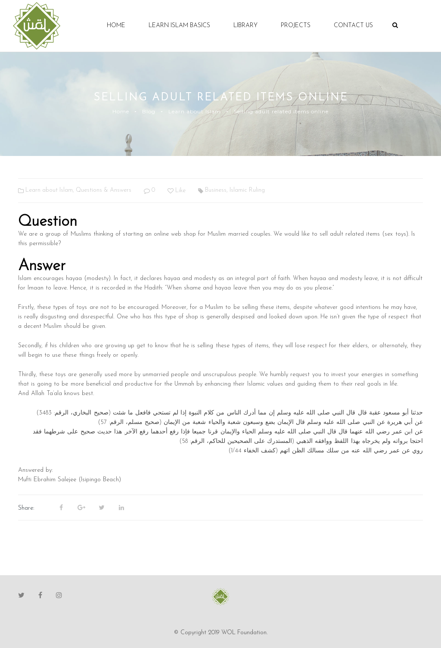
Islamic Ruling (247, 190)
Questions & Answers (103, 190)
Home (116, 25)
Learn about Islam (194, 111)
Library (245, 25)
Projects (296, 25)
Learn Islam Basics (179, 25)
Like (177, 190)
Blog (148, 111)
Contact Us (353, 25)
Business (216, 190)
